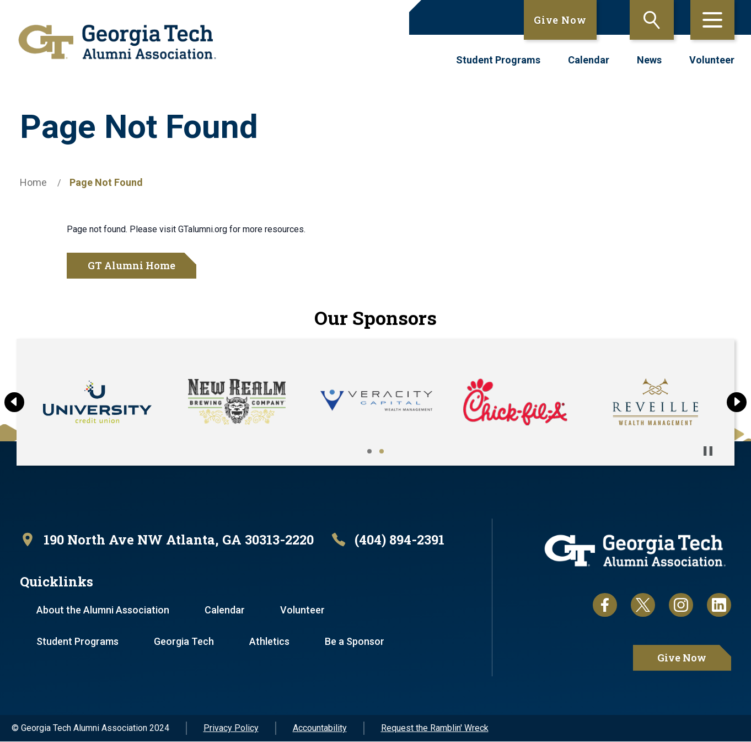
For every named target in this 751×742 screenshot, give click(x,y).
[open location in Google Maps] (169, 540)
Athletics (271, 642)
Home (33, 182)
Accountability (320, 728)
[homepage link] (117, 42)
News (649, 60)
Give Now (560, 19)
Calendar (588, 60)
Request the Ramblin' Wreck (435, 728)
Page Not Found (106, 182)
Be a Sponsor (357, 642)
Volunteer (711, 60)
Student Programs (498, 60)
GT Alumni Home (131, 265)
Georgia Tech (185, 642)
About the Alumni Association (103, 610)
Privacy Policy (231, 728)
